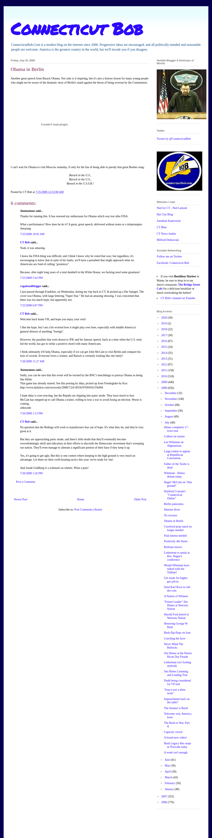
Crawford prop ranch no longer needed (178, 528)
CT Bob (25, 242)
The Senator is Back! (176, 708)
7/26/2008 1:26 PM (31, 473)
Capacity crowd (173, 732)
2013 (164, 358)
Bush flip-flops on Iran (177, 632)
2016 (164, 341)
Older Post (140, 499)
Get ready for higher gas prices (176, 579)
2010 (164, 376)
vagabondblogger (30, 286)
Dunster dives (172, 509)
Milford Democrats (168, 239)
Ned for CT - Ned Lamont (172, 208)
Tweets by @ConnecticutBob (174, 138)
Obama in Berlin (173, 521)
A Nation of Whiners (176, 596)
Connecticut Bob (77, 28)
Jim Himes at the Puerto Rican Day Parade (178, 655)
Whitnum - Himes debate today (174, 475)
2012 (164, 364)
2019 (164, 323)
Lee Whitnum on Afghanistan (174, 444)
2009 (164, 382)
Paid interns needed (175, 535)
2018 (164, 329)
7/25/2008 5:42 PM (31, 277)
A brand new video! (175, 737)
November (171, 398)
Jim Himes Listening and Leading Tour (176, 673)
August (169, 416)
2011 (164, 370)
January (169, 789)
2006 (164, 802)
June (168, 759)
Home (80, 499)
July (167, 422)
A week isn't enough (175, 752)
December (171, 393)
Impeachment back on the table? (177, 700)
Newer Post (20, 499)
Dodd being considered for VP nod (177, 682)
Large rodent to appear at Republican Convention (177, 455)
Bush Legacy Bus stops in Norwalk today (177, 745)
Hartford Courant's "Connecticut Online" (175, 495)
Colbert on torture (174, 436)
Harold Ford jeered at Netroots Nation (176, 616)
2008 (164, 387)
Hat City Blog (165, 214)
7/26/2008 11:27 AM (32, 361)
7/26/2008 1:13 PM (31, 413)
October (170, 404)
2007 (164, 796)
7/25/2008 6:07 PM (31, 305)
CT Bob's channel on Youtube (178, 298)
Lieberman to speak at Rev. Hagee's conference (177, 556)
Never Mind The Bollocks (173, 646)
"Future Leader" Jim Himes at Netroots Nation (176, 605)
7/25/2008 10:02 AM (32, 234)
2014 (164, 352)
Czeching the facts (174, 638)
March (169, 777)
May (168, 765)
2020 (164, 317)
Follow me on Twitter (169, 256)
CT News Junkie (166, 233)
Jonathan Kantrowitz (169, 220)
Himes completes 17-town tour (176, 429)
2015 (164, 346)
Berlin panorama (173, 504)
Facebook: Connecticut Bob (173, 262)
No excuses (170, 515)
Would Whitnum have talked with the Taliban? (176, 569)
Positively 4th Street (176, 541)
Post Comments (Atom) (88, 509)
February (170, 783)
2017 (164, 335)
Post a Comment (25, 481)
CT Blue (162, 227)
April (168, 771)
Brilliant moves (173, 547)
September (171, 410)
